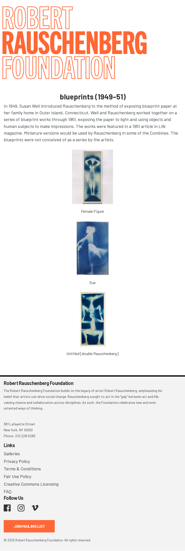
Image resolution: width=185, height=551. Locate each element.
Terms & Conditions (22, 468)
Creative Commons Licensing (31, 484)
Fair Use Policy (17, 476)
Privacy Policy (17, 461)
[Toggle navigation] (175, 10)
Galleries (12, 453)
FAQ (7, 491)
